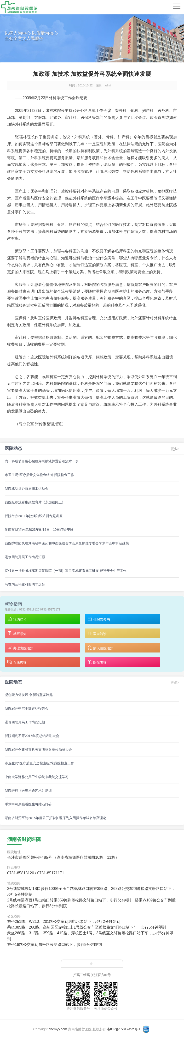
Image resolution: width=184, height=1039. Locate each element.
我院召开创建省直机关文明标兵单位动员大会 (38, 749)
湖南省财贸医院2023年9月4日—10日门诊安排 (39, 530)
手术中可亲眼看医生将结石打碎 (28, 804)
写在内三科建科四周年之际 (25, 584)
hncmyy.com (57, 1029)
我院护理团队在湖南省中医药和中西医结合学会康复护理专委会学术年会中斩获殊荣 (67, 543)
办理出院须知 (20, 648)
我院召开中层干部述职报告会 (26, 708)
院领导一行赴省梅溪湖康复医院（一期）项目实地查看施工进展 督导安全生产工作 (65, 571)
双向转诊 (97, 634)
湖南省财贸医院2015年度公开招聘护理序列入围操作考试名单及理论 (55, 818)
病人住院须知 (100, 648)
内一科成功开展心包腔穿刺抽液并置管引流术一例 (42, 461)
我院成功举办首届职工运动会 (26, 488)
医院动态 (13, 448)
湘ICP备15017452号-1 (123, 1029)
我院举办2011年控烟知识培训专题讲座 (34, 516)
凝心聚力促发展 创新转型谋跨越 (29, 695)
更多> (175, 449)
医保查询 (97, 662)
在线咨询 (17, 662)
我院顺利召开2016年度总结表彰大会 (32, 736)
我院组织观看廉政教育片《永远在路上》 (35, 502)
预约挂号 (17, 619)
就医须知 (17, 634)
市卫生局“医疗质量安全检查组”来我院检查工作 (39, 475)
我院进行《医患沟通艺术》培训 (28, 790)
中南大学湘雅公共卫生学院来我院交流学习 (37, 777)
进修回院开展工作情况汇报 (25, 557)
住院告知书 (98, 619)
